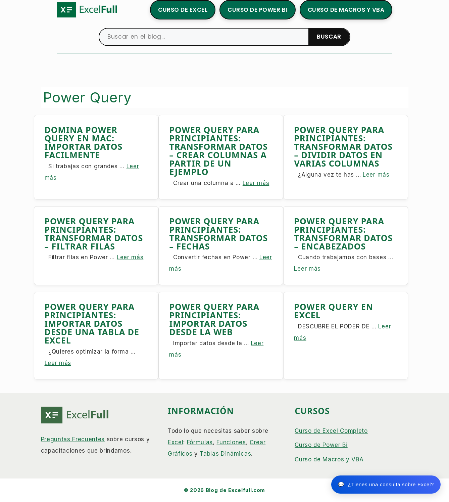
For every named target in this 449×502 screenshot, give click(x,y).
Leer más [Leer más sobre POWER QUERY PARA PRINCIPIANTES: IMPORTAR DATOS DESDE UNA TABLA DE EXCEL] (58, 363)
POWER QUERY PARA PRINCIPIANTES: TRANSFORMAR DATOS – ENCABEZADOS (343, 233)
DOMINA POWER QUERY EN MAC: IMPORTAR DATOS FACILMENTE (84, 142)
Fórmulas (200, 442)
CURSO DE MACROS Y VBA (346, 10)
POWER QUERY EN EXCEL (333, 311)
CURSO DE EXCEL (182, 10)
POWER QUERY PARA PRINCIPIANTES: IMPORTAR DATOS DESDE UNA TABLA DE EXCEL (92, 323)
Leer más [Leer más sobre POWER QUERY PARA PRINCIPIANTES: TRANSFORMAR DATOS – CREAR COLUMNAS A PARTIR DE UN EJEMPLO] (256, 183)
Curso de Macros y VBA (329, 459)
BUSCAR (329, 37)
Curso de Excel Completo (331, 430)
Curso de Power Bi (321, 445)
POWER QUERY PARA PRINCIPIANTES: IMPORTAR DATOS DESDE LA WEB (214, 319)
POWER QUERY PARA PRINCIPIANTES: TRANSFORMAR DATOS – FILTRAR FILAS (94, 233)
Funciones (231, 442)
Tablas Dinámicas (225, 453)
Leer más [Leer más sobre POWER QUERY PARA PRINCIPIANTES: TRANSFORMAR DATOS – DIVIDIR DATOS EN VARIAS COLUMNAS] (376, 174)
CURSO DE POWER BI (258, 10)
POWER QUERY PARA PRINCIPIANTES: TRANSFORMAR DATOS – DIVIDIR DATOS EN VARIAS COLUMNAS (343, 146)
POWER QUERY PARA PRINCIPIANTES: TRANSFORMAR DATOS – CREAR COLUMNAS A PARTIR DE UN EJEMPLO (218, 150)
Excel (175, 442)
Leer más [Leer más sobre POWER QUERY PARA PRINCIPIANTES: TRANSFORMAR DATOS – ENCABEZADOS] (307, 268)
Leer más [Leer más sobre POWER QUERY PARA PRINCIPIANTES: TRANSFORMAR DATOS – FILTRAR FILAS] (130, 257)
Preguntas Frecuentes (73, 439)
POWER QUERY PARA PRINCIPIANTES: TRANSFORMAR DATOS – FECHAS (218, 233)
